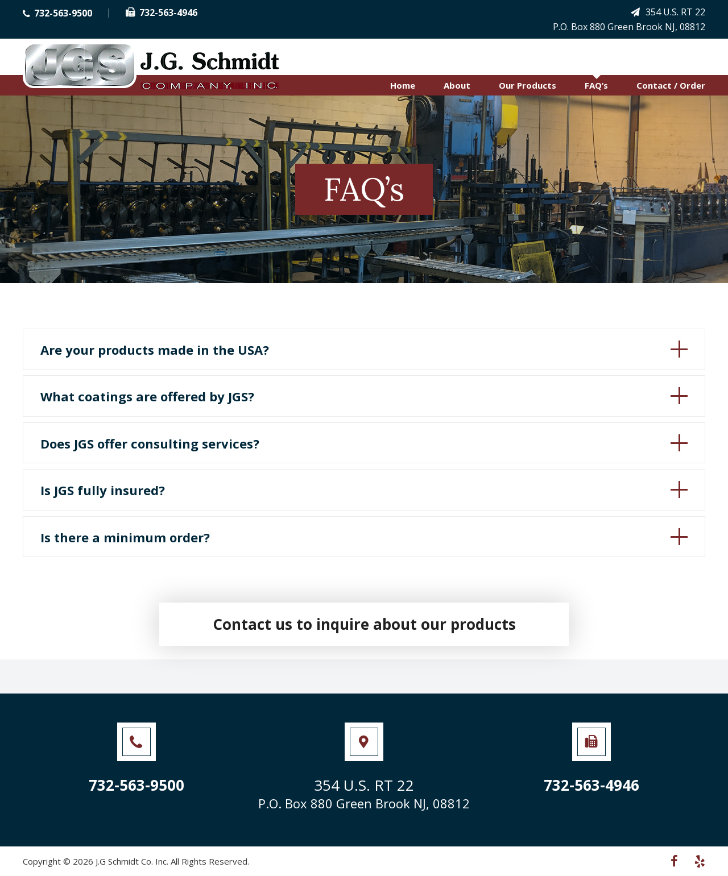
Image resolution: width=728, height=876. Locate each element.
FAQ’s (596, 85)
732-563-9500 (57, 13)
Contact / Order (670, 85)
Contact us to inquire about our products (364, 624)
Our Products (527, 85)
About (457, 85)
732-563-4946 (161, 12)
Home (402, 85)
